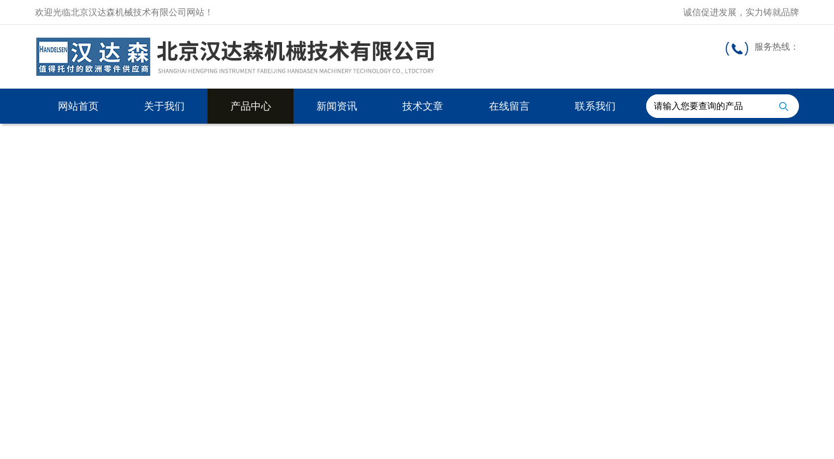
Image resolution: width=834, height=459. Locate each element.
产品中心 (250, 106)
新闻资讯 (336, 106)
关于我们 (164, 106)
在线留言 (509, 106)
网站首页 (78, 106)
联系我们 (595, 106)
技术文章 (422, 106)
